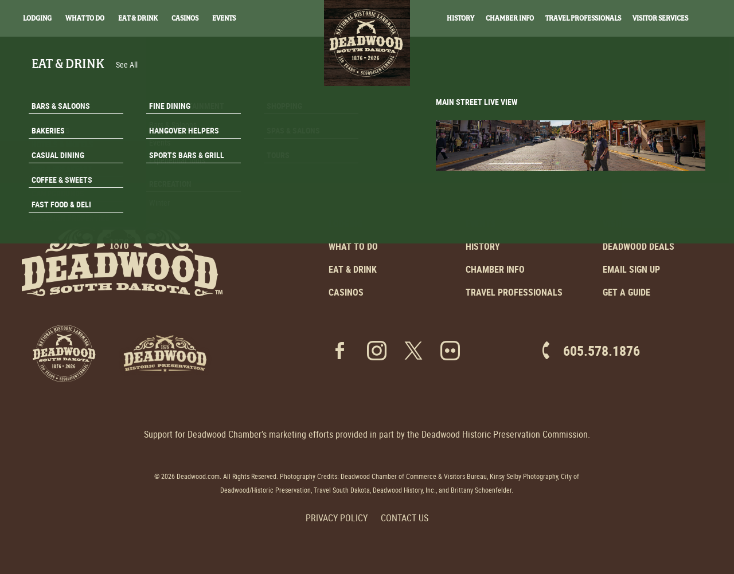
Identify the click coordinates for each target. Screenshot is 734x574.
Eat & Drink (138, 18)
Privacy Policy (337, 518)
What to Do (353, 246)
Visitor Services (660, 18)
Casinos (184, 18)
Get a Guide (626, 292)
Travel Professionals (583, 18)
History (460, 18)
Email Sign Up (631, 269)
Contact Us (404, 518)
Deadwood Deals (638, 246)
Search (711, 18)
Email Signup (664, 185)
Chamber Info (510, 18)
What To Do (84, 18)
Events (224, 18)
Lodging (37, 18)
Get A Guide (664, 214)
